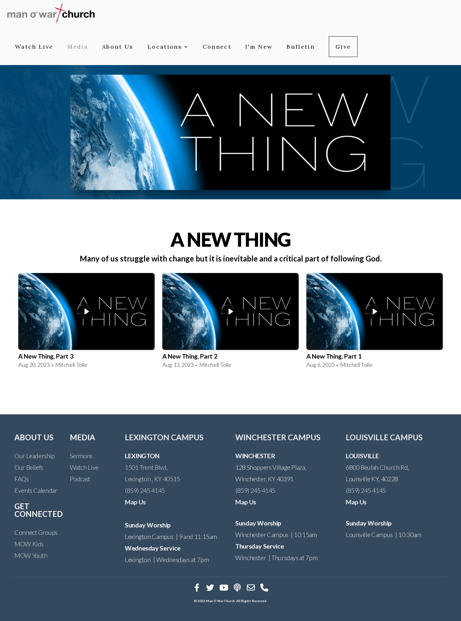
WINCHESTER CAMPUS (277, 437)
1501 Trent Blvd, (146, 467)
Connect (217, 46)
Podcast (80, 479)
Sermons (81, 456)
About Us (117, 46)
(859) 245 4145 (145, 490)
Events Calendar (35, 490)
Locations (168, 46)
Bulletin (301, 46)
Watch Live (34, 46)
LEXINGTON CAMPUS (164, 437)
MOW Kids (29, 544)
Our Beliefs (28, 467)
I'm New (258, 46)
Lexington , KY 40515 (152, 479)
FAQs (21, 479)
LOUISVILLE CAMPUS (384, 437)
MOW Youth (30, 555)
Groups (48, 532)
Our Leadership (34, 456)
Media (77, 46)
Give (343, 46)
